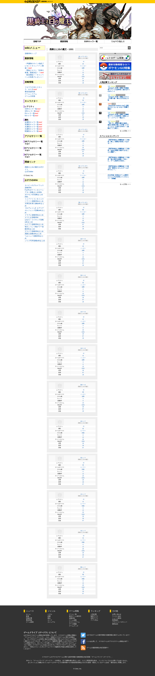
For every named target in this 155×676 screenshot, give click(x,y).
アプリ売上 (94, 620)
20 (83, 74)
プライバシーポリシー (119, 622)
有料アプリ (94, 618)
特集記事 (29, 618)
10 (83, 257)
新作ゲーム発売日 (75, 616)
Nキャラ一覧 (30, 116)
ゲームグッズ (73, 626)
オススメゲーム (74, 622)
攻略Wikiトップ (31, 53)
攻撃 (83, 68)
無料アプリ (94, 616)
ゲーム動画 (30, 622)
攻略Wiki (72, 618)
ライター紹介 (116, 616)
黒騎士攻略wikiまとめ (33, 234)
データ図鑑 (73, 624)
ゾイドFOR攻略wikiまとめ (35, 241)
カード (50, 620)
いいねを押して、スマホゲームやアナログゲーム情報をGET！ (105, 641)
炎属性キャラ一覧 (32, 122)
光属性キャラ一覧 (32, 129)
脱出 (49, 618)
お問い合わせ (116, 614)
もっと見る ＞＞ (125, 131)
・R (83, 61)
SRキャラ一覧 (30, 111)
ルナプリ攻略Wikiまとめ (34, 224)
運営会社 (115, 624)
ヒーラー (83, 430)
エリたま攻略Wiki (31, 217)
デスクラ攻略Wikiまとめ (34, 231)
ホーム (28, 614)
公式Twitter (29, 171)
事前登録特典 (30, 92)
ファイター (83, 66)
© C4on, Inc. (77, 669)
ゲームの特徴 (30, 96)
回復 (83, 433)
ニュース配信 (116, 618)
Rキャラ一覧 (30, 113)
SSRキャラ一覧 (91, 41)
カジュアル (51, 622)
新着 (27, 616)
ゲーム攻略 (73, 620)
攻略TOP (37, 41)
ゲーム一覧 (73, 614)
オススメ (50, 1)
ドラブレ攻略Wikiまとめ (34, 215)
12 (83, 72)
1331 (83, 76)
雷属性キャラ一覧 (32, 124)
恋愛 (49, 616)
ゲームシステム (31, 94)
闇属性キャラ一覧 (32, 131)
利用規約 (115, 620)
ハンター (83, 248)
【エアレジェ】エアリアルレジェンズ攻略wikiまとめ (35, 210)
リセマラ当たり (118, 41)
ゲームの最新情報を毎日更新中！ (95, 648)
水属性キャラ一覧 (32, 127)
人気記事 (94, 614)
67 (83, 78)
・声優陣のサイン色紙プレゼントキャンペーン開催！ (34, 66)
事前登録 (29, 620)
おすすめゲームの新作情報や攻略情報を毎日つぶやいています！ (105, 635)
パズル (50, 614)
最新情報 (44, 1)
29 (83, 81)
